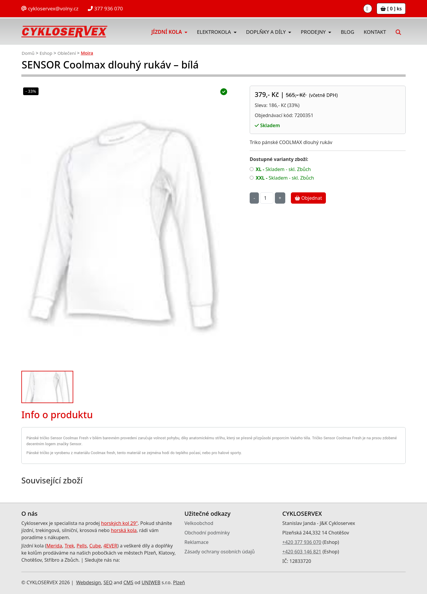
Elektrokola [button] (214, 31)
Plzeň (179, 582)
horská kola (124, 530)
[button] (398, 31)
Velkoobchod (198, 523)
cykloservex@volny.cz (49, 8)
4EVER (110, 545)
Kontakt (375, 31)
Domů (28, 53)
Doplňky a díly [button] (266, 31)
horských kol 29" (119, 523)
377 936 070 (105, 8)
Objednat (308, 198)
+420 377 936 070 (301, 542)
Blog (347, 31)
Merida (54, 545)
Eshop (45, 53)
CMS (128, 582)
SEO (107, 582)
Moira (87, 53)
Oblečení (67, 53)
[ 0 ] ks (391, 8)
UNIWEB (150, 582)
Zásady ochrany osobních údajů (219, 551)
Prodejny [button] (314, 31)
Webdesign (88, 582)
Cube (95, 545)
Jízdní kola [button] (167, 31)
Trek (69, 545)
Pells (82, 545)
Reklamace (196, 542)
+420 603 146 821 (301, 551)
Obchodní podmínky (207, 532)
